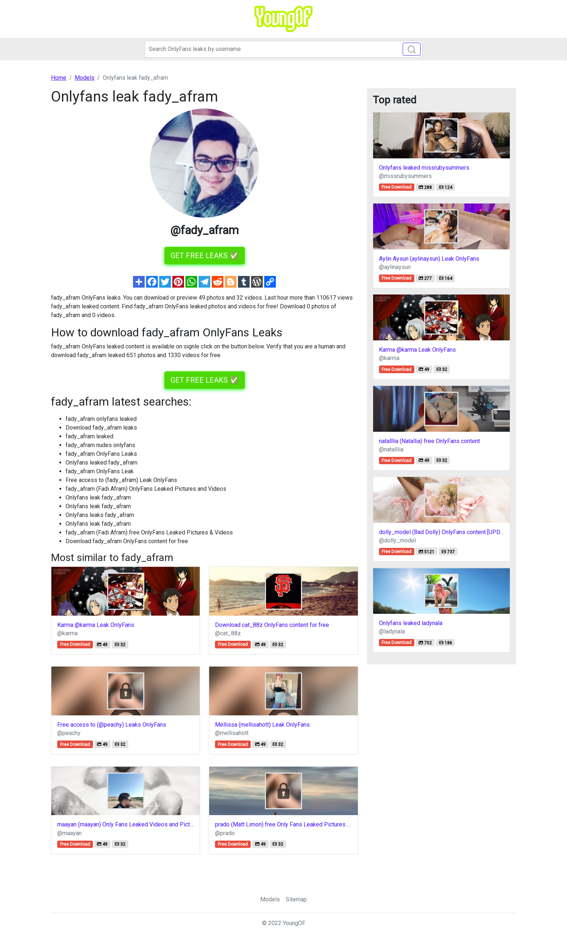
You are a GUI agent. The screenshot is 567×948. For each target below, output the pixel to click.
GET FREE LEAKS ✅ (205, 255)
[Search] (283, 49)
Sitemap (296, 899)
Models (270, 899)
